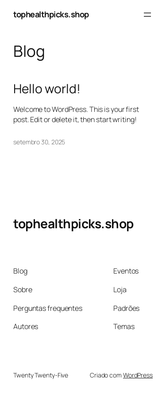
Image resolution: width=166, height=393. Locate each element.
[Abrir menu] (147, 14)
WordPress (138, 375)
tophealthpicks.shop (51, 14)
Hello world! (47, 89)
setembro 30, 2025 (39, 142)
